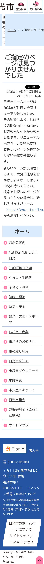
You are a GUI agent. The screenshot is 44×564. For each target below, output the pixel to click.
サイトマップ (19, 535)
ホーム (12, 30)
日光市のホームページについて (22, 526)
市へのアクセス (22, 542)
